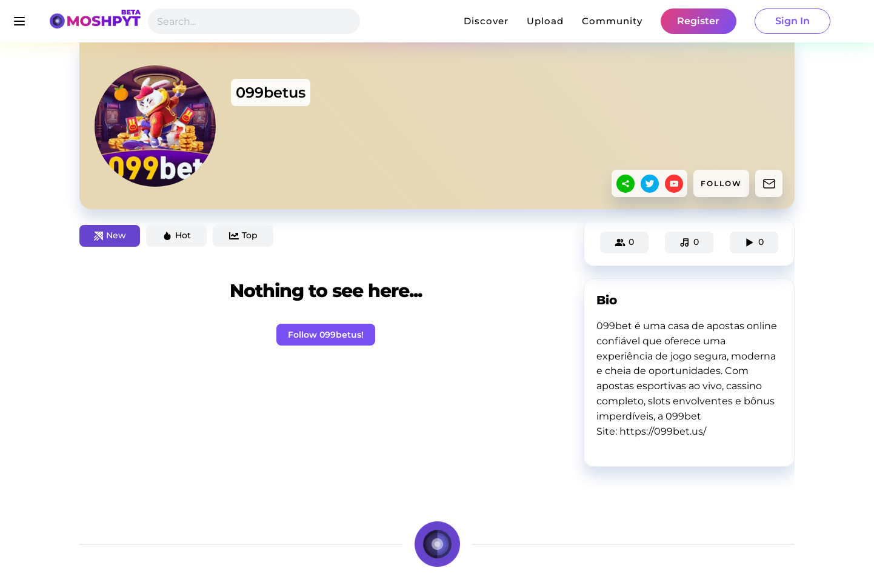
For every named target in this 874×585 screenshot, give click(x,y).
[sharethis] (625, 184)
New (110, 235)
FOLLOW (721, 183)
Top (243, 235)
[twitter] (650, 184)
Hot (176, 235)
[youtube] (674, 184)
